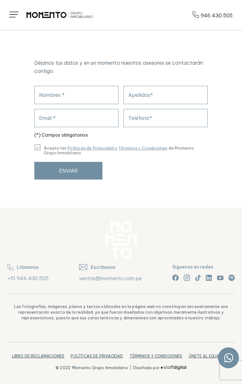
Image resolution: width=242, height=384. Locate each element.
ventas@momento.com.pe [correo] (110, 278)
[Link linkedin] (209, 278)
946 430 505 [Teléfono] (213, 15)
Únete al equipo (206, 356)
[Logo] (59, 15)
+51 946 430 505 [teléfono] (28, 278)
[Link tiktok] (198, 278)
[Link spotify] (231, 278)
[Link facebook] (175, 278)
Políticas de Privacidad (97, 356)
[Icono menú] (14, 15)
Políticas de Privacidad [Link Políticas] (91, 148)
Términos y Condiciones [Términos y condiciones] (142, 148)
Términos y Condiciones (156, 356)
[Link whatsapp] (228, 357)
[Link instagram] (187, 278)
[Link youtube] (220, 278)
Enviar (68, 171)
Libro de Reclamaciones (38, 356)
